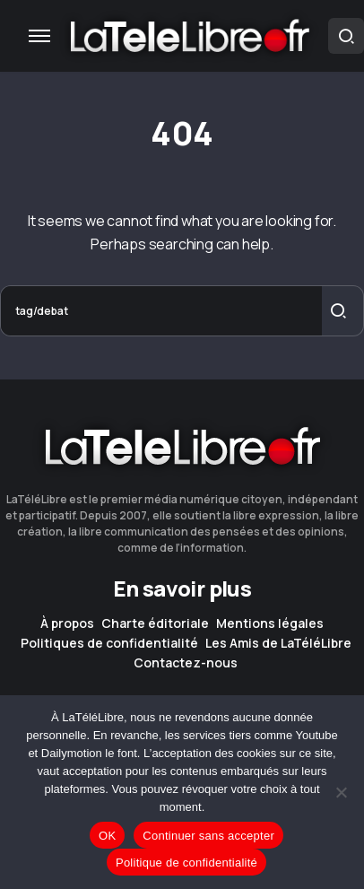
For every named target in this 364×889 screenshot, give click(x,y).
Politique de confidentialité (186, 862)
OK (107, 835)
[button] (39, 36)
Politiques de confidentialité (109, 643)
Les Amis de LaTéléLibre (278, 643)
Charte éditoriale (155, 623)
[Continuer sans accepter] (342, 792)
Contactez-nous (186, 663)
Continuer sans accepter (208, 835)
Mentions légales (270, 623)
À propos (67, 623)
